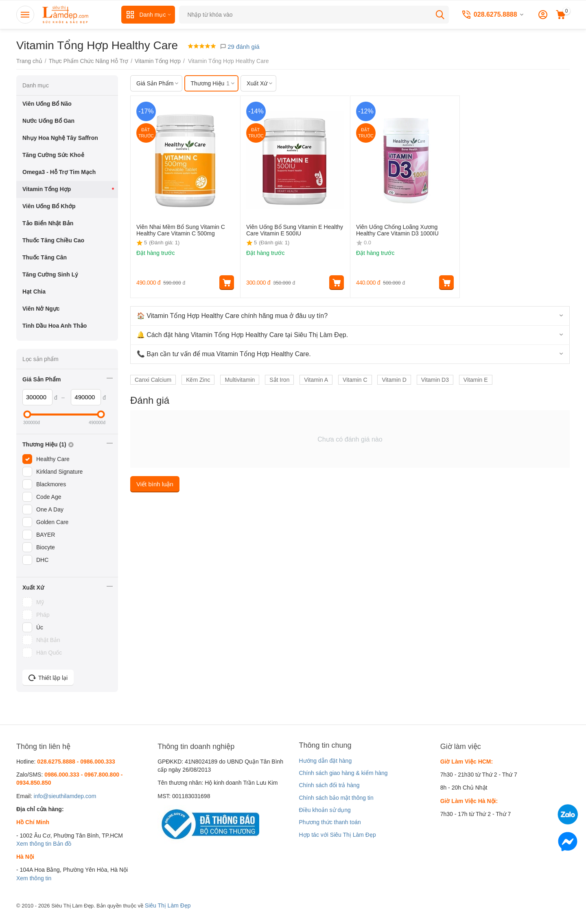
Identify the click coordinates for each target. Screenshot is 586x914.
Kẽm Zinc (198, 379)
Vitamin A (316, 379)
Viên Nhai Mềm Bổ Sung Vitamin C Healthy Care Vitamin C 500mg (180, 230)
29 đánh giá (240, 46)
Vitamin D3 (435, 379)
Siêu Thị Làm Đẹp (168, 905)
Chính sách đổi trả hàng (329, 785)
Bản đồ (62, 843)
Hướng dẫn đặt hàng (325, 760)
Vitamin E (476, 379)
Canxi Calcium (153, 379)
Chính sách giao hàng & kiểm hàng (343, 773)
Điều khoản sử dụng (324, 810)
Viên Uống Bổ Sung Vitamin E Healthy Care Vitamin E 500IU (294, 230)
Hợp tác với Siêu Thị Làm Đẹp (337, 834)
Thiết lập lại (48, 678)
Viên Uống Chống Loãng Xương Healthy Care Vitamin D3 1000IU (397, 230)
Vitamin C (355, 379)
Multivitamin (240, 379)
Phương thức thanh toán (330, 822)
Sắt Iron (279, 379)
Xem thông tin (33, 843)
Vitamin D (394, 379)
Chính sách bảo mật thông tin (336, 797)
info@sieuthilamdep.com (65, 796)
